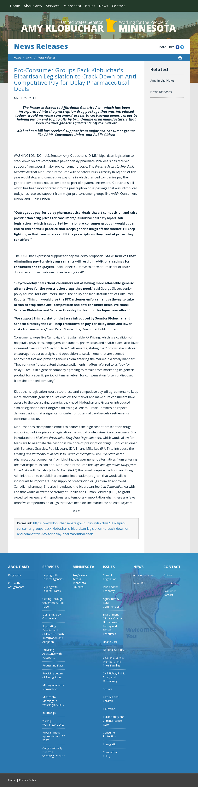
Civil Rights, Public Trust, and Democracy (114, 677)
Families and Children (111, 699)
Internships (49, 713)
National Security (113, 650)
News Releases (41, 46)
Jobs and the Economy (111, 589)
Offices (167, 575)
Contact (118, 5)
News (103, 5)
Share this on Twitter (182, 47)
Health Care (110, 642)
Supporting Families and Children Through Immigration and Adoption (53, 634)
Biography (14, 575)
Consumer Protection (109, 734)
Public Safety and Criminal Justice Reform (113, 720)
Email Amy (170, 583)
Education (109, 709)
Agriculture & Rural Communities (111, 602)
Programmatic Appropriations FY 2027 (53, 736)
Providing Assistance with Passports (52, 653)
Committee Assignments (16, 585)
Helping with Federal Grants (51, 589)
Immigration (110, 744)
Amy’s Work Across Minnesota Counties (80, 581)
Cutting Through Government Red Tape (53, 602)
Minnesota (72, 5)
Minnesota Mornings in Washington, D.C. (53, 701)
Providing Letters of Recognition (53, 675)
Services (53, 5)
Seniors (107, 689)
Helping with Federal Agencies (53, 577)
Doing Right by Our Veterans (51, 616)
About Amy (33, 5)
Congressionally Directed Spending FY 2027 (53, 752)
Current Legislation (109, 577)
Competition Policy (110, 754)
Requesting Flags (53, 665)
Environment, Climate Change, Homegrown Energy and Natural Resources (113, 624)
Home (15, 5)
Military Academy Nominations (53, 687)
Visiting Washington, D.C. (53, 722)
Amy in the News (162, 80)
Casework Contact (169, 593)
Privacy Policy (27, 780)
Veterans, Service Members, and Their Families (113, 661)
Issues (90, 5)
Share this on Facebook (177, 47)
